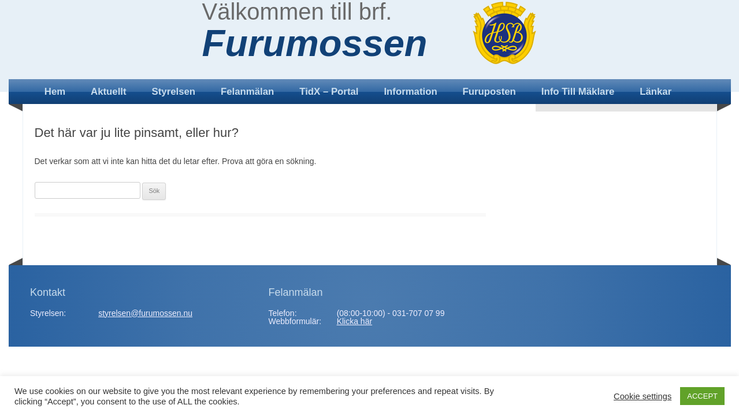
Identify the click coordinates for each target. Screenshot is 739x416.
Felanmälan (247, 91)
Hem (54, 91)
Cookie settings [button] (642, 396)
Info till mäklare (578, 91)
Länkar (655, 91)
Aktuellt (109, 91)
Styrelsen (174, 91)
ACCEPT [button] (702, 396)
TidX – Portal (328, 91)
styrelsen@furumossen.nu (145, 313)
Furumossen (315, 43)
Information (410, 91)
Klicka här (354, 321)
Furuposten (489, 91)
